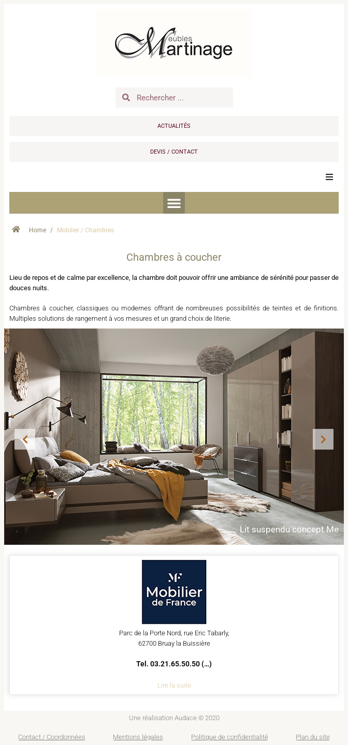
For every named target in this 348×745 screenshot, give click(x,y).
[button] (329, 177)
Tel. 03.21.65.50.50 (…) (174, 664)
